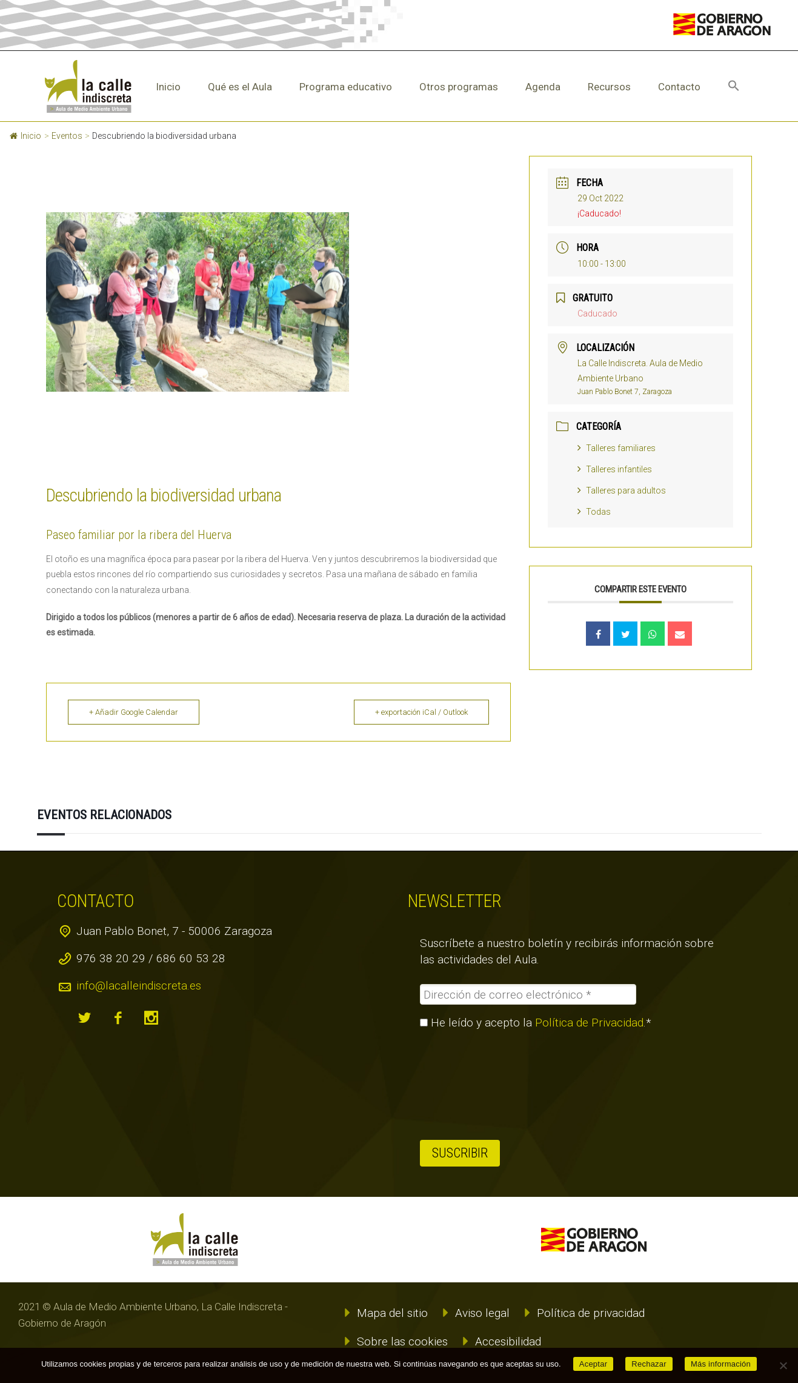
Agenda (542, 87)
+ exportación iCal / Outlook (421, 712)
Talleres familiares (616, 448)
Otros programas (458, 87)
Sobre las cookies (402, 1341)
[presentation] (469, 1084)
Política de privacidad (591, 1313)
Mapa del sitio (392, 1313)
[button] (734, 86)
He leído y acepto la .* (535, 1023)
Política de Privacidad (589, 1023)
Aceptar (593, 1363)
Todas (594, 512)
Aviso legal (482, 1313)
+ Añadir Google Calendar (133, 712)
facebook (117, 1018)
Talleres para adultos (621, 490)
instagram (151, 1018)
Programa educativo (345, 87)
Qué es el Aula (240, 87)
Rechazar (649, 1363)
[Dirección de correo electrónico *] (528, 994)
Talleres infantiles (614, 469)
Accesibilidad (508, 1341)
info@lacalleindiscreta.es (138, 986)
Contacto (679, 87)
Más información (721, 1363)
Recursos (609, 87)
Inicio (168, 87)
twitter (84, 1018)
